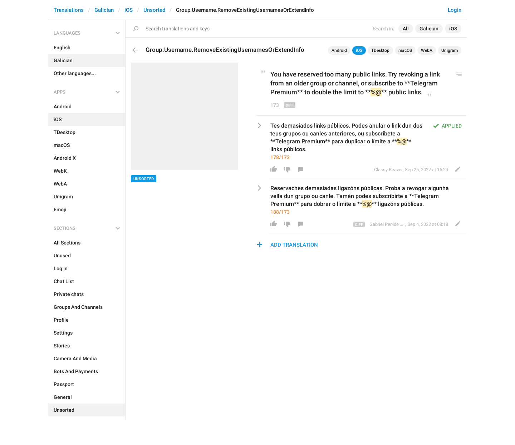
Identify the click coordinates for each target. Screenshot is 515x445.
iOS (128, 10)
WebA (426, 50)
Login (454, 10)
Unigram (449, 50)
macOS (405, 50)
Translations (69, 10)
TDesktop (380, 50)
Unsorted (154, 10)
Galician (104, 10)
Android (339, 50)
